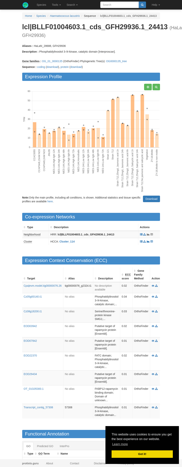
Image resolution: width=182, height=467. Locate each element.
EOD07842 (30, 340)
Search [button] (72, 4)
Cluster (28, 241)
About (49, 463)
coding (41, 66)
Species (41, 4)
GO (28, 446)
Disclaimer (100, 463)
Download (151, 198)
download (52, 66)
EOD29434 (30, 374)
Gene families (31, 61)
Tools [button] (56, 4)
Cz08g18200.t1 (33, 311)
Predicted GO (45, 446)
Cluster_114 (67, 241)
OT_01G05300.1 (34, 388)
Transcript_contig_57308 (38, 407)
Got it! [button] (142, 454)
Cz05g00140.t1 (33, 296)
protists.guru (30, 463)
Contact (74, 463)
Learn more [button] (120, 444)
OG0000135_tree (116, 61)
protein (64, 66)
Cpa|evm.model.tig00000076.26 (43, 285)
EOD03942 (30, 326)
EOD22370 (30, 355)
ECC (101, 260)
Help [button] (156, 4)
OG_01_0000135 (52, 61)
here (50, 201)
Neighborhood (32, 234)
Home (28, 15)
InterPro (64, 446)
